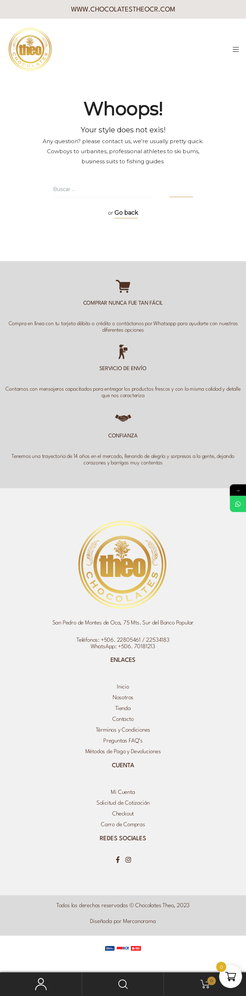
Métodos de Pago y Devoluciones (123, 752)
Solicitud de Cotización (123, 803)
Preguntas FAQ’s (123, 741)
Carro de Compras (123, 825)
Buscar (123, 984)
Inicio (123, 687)
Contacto (122, 719)
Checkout (123, 814)
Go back (126, 212)
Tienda (123, 708)
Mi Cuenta (123, 792)
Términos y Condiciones (123, 730)
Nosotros (123, 698)
